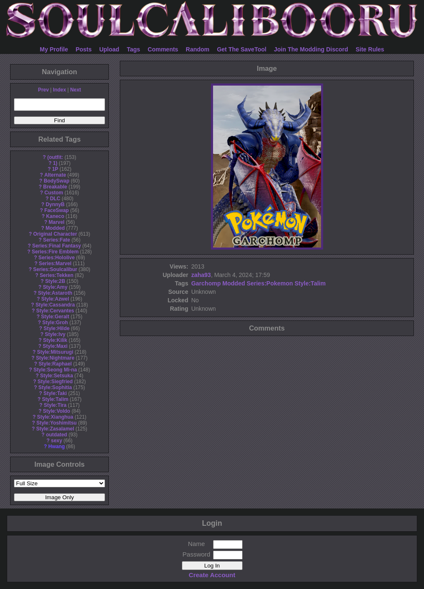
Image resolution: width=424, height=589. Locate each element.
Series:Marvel (55, 263)
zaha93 (201, 275)
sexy (56, 441)
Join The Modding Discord (311, 49)
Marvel (57, 222)
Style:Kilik (55, 340)
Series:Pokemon (270, 283)
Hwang (57, 446)
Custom (53, 193)
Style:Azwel (55, 299)
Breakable (55, 187)
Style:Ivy (55, 334)
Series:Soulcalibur (55, 269)
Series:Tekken (56, 275)
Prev (43, 90)
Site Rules (370, 49)
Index (59, 90)
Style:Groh (55, 322)
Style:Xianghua (55, 417)
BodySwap (57, 181)
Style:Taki (55, 393)
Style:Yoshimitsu (56, 423)
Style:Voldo (56, 411)
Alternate (55, 175)
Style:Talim (55, 399)
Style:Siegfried (55, 382)
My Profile (54, 49)
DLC (55, 199)
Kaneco (55, 216)
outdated (56, 435)
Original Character (55, 234)
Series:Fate (56, 240)
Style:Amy (55, 287)
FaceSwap (56, 210)
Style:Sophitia (55, 387)
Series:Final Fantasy (56, 246)
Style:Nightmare (55, 358)
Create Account (212, 574)
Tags (133, 49)
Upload (109, 49)
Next (75, 90)
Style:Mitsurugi (55, 352)
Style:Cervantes (55, 311)
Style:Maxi (55, 346)
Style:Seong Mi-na (55, 370)
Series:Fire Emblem (55, 252)
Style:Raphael (55, 364)
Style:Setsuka (56, 376)
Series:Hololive (56, 258)
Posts (84, 49)
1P (55, 169)
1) (55, 163)
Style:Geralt (55, 317)
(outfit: (55, 157)
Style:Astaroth (55, 293)
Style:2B (55, 281)
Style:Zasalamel (55, 429)
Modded (55, 228)
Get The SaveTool (241, 49)
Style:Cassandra (55, 305)
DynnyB (55, 204)
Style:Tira (55, 405)
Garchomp (206, 283)
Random (197, 49)
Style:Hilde (56, 328)
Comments (163, 49)
